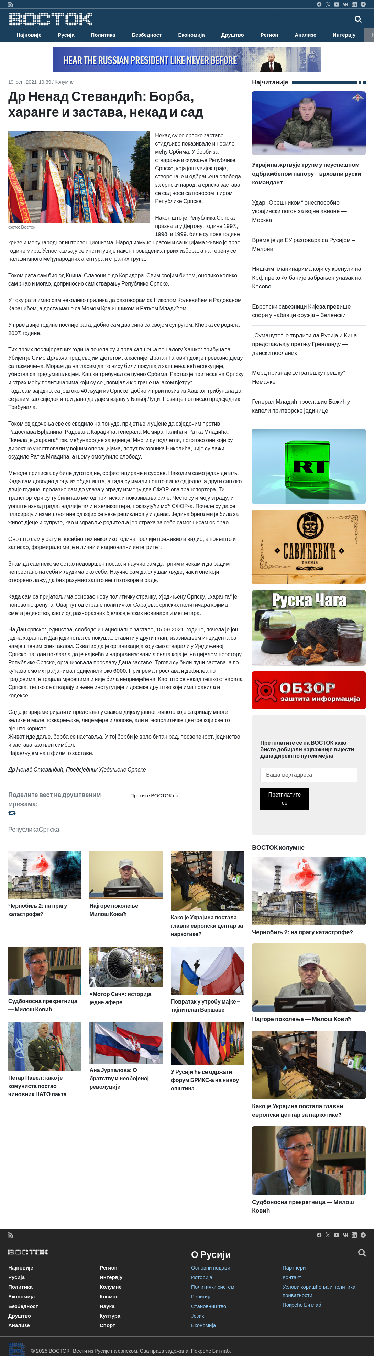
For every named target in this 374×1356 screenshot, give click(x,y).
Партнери (294, 1268)
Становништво (208, 1306)
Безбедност (147, 35)
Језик (197, 1316)
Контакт (292, 1277)
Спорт (107, 1325)
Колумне (64, 82)
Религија (201, 1296)
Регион (269, 35)
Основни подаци (210, 1268)
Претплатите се (284, 799)
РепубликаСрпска (33, 829)
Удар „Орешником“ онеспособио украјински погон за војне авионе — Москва (299, 211)
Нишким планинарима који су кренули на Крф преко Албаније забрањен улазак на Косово (306, 278)
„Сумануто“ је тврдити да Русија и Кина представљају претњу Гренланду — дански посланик (304, 344)
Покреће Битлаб (302, 1305)
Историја (201, 1277)
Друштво (232, 35)
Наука (107, 1306)
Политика (103, 35)
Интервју (344, 35)
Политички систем (212, 1287)
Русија (66, 35)
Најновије (29, 35)
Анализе (305, 35)
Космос (109, 1296)
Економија (191, 35)
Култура (110, 1316)
